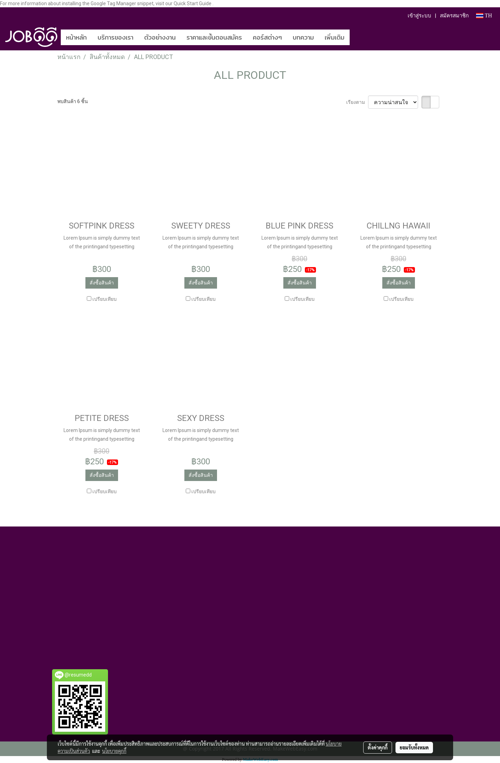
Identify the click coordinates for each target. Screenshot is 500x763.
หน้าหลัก (76, 37)
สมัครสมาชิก (454, 16)
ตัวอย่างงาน (160, 37)
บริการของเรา (115, 37)
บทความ (303, 37)
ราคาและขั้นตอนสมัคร (214, 37)
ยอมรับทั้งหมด (414, 747)
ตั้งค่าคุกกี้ (378, 747)
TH (484, 15)
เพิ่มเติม (334, 37)
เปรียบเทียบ (104, 299)
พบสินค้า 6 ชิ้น (72, 101)
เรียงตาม (357, 102)
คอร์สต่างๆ (267, 37)
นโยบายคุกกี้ (114, 751)
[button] (360, 37)
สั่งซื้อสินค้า (102, 282)
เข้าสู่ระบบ (419, 16)
